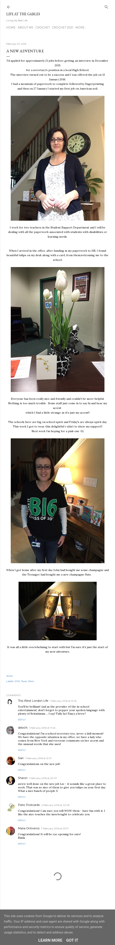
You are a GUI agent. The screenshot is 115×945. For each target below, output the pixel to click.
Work (31, 681)
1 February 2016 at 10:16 (63, 700)
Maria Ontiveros (28, 828)
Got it (72, 940)
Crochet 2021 (62, 27)
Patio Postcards (29, 805)
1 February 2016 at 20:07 (43, 778)
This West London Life (33, 701)
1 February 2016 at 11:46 (42, 727)
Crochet (43, 27)
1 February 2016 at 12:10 (38, 758)
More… (80, 27)
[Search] (106, 6)
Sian (21, 758)
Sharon (23, 778)
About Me (25, 27)
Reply (22, 719)
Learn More (50, 940)
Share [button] (9, 675)
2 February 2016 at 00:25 (55, 805)
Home (11, 27)
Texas (24, 681)
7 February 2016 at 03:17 (55, 828)
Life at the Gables (23, 14)
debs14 (23, 727)
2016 (17, 681)
